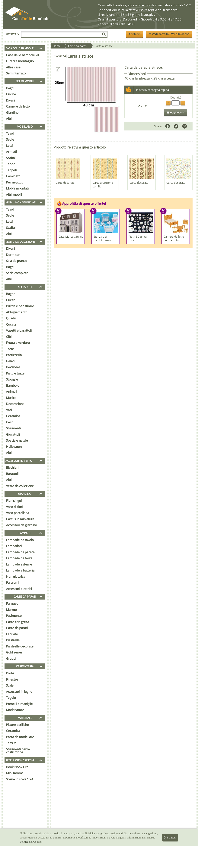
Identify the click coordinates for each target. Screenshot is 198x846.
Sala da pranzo (16, 260)
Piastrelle (13, 640)
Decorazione (15, 404)
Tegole (11, 697)
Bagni (10, 88)
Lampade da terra (19, 558)
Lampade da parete (20, 552)
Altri (9, 118)
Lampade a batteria (20, 570)
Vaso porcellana (17, 513)
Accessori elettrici (19, 589)
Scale (10, 685)
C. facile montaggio (20, 61)
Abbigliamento (16, 312)
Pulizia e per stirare (20, 306)
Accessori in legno (19, 691)
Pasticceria (14, 355)
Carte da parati (17, 628)
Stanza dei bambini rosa (102, 238)
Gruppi (11, 658)
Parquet (12, 603)
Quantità (175, 97)
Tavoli (10, 133)
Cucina (11, 324)
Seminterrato (16, 73)
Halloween (14, 446)
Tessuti (11, 743)
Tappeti (11, 170)
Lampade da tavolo (20, 540)
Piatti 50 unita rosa (138, 238)
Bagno (10, 294)
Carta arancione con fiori (103, 184)
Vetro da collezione (20, 486)
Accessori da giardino (21, 525)
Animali (11, 391)
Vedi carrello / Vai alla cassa (168, 34)
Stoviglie (12, 379)
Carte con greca (17, 622)
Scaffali (11, 158)
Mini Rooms (14, 773)
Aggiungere (175, 112)
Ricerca (12, 34)
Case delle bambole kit (22, 55)
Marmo (11, 609)
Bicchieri (12, 467)
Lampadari (14, 546)
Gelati (10, 361)
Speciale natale (17, 440)
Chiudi (170, 837)
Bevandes (13, 367)
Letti (9, 145)
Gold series (14, 652)
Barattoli (12, 474)
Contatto (134, 34)
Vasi (9, 410)
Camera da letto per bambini (174, 238)
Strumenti (13, 428)
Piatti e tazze (15, 373)
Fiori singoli (14, 500)
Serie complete (17, 273)
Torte (10, 349)
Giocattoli (13, 434)
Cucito (10, 300)
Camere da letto (18, 106)
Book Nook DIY (17, 767)
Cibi (8, 336)
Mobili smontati (17, 188)
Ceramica (13, 416)
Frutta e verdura (18, 342)
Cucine (11, 94)
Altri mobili (14, 194)
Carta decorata (65, 182)
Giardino (12, 112)
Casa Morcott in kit (71, 236)
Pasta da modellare (20, 737)
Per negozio (14, 182)
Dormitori (13, 254)
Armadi (11, 151)
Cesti (9, 422)
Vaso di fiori (14, 507)
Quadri (11, 318)
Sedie (10, 139)
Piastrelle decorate (20, 646)
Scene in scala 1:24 (19, 779)
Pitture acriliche (17, 724)
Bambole (12, 385)
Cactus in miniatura (20, 519)
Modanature (15, 710)
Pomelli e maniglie (19, 704)
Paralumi (12, 582)
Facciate (12, 634)
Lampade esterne (19, 564)
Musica (11, 398)
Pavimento (14, 615)
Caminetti (13, 176)
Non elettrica (15, 576)
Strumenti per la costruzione (18, 750)
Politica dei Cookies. (31, 841)
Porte (10, 673)
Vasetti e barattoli (19, 330)
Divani (10, 100)
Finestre (12, 679)
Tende (10, 164)
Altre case (13, 67)
